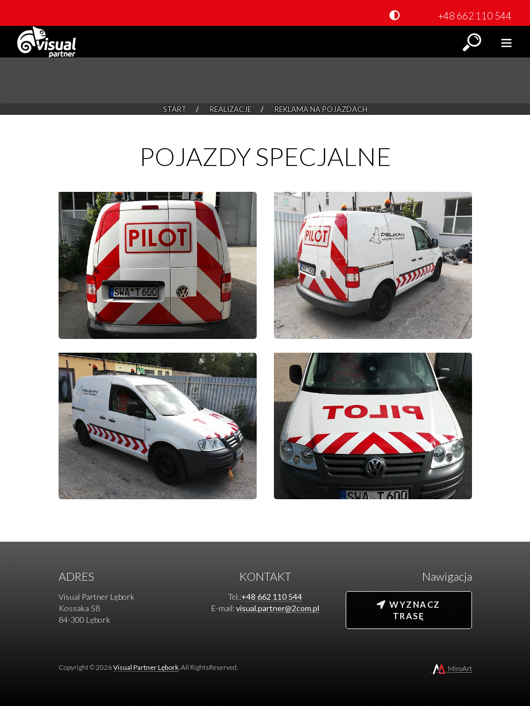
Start (175, 109)
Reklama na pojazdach (320, 109)
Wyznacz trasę (408, 610)
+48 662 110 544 (475, 16)
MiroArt (451, 668)
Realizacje (231, 109)
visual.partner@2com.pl (277, 608)
